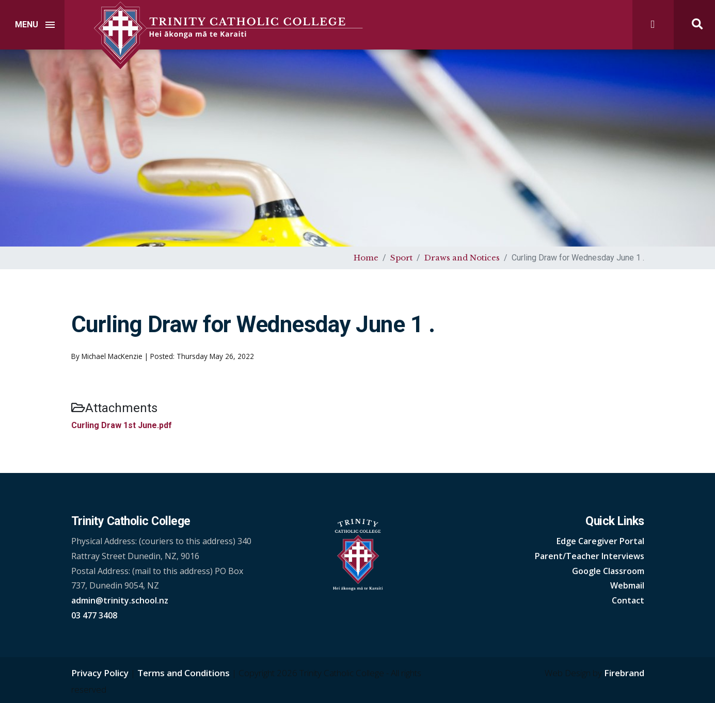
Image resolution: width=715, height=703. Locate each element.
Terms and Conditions (183, 673)
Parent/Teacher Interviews (589, 556)
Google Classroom (608, 571)
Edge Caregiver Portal (600, 541)
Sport (401, 258)
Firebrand (624, 673)
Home (366, 258)
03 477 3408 (94, 615)
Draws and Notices (462, 258)
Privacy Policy (100, 673)
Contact (628, 600)
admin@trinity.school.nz (119, 600)
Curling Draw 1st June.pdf (121, 425)
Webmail (627, 585)
